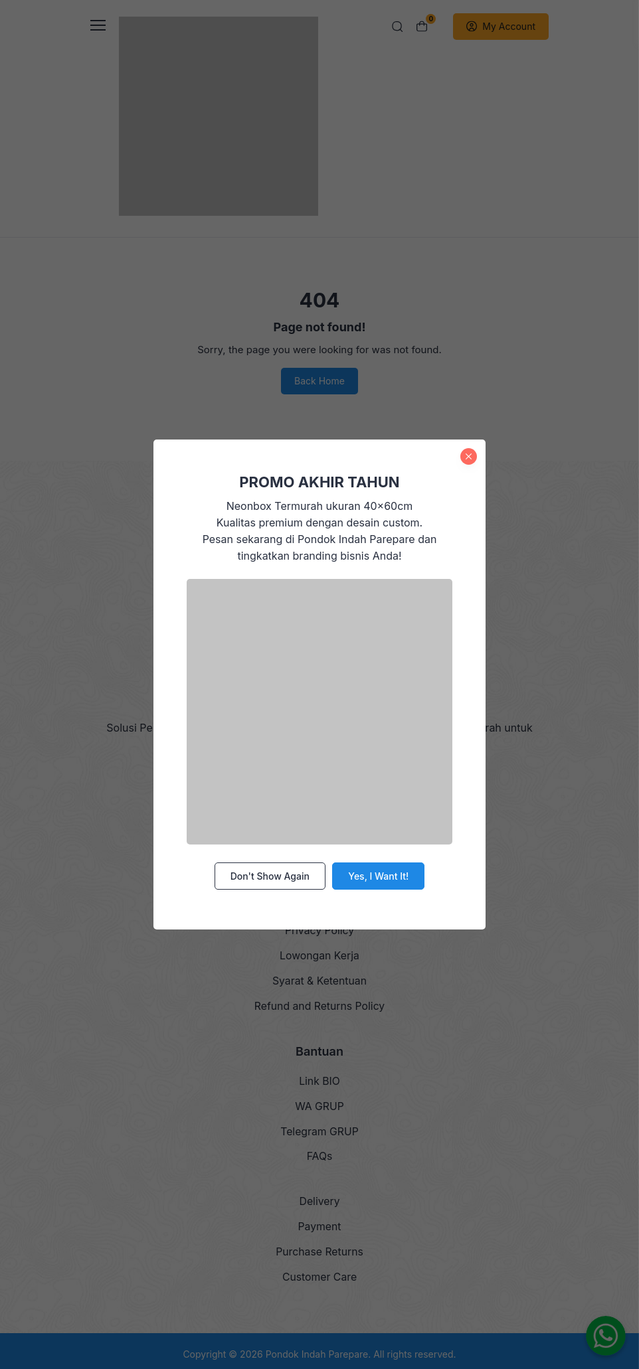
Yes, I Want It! (378, 875)
